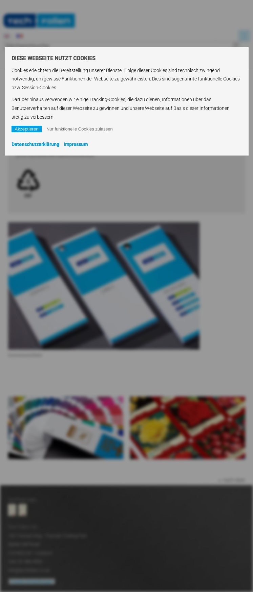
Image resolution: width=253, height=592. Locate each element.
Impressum (76, 144)
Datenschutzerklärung (35, 144)
